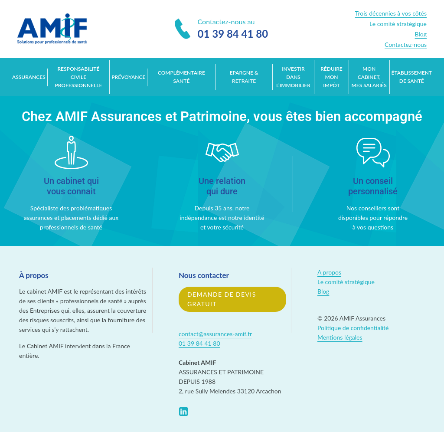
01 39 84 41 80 (199, 343)
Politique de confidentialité (352, 327)
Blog (421, 34)
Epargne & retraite (244, 76)
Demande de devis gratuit (221, 299)
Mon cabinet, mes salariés (369, 76)
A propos (329, 272)
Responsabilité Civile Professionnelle (78, 76)
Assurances (29, 77)
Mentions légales (339, 337)
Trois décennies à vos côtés (391, 13)
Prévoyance (128, 77)
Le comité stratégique (398, 23)
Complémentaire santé (181, 76)
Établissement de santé (412, 76)
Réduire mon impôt (331, 76)
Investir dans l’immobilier (293, 76)
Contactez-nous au (221, 29)
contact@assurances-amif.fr (215, 333)
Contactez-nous (406, 44)
